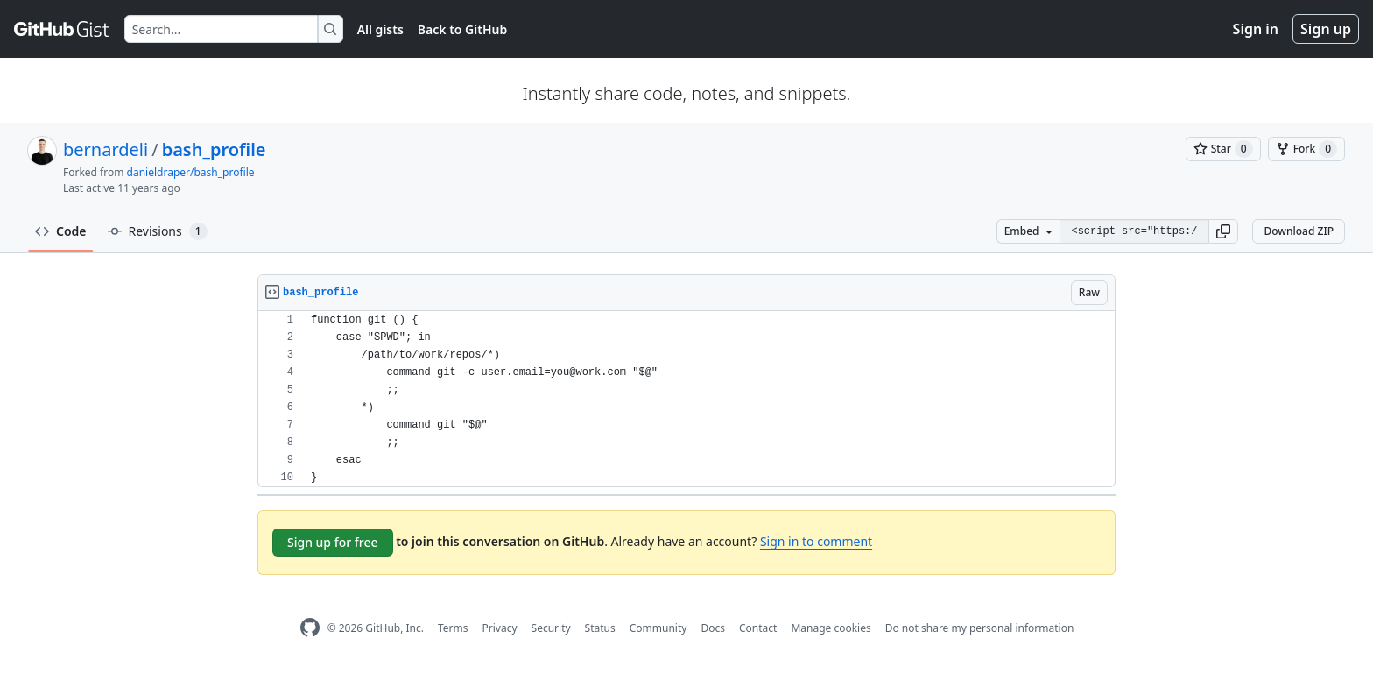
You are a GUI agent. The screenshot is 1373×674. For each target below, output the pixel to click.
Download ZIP (1299, 230)
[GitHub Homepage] (309, 628)
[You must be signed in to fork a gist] (1306, 149)
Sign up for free (332, 542)
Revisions (158, 231)
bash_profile (214, 149)
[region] (686, 399)
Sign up (1325, 29)
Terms (453, 628)
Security (551, 628)
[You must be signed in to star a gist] (1223, 149)
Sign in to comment (816, 541)
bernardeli (105, 149)
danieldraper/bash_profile (191, 172)
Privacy (500, 628)
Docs (713, 628)
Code (61, 231)
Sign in (1255, 29)
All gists (380, 29)
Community (658, 628)
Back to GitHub (462, 29)
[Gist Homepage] (62, 28)
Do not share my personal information (979, 628)
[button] (1223, 231)
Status (600, 628)
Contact (758, 628)
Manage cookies (830, 628)
